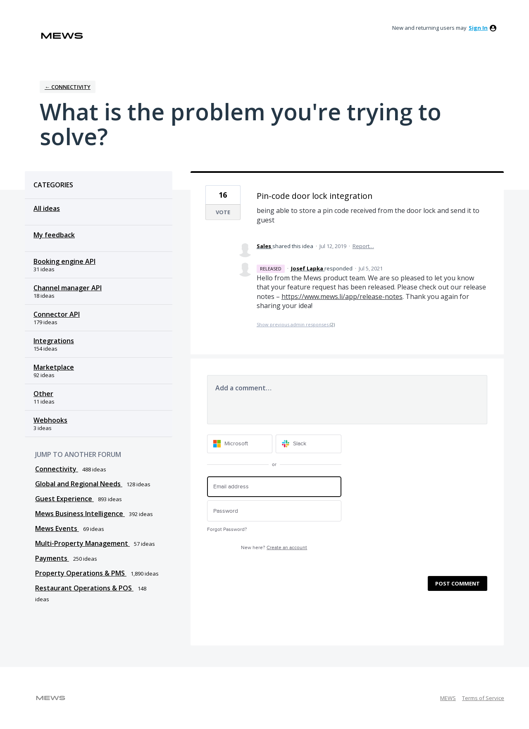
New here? (274, 548)
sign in (478, 27)
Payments (52, 558)
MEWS (448, 698)
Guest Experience (64, 498)
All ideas (46, 208)
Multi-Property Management (82, 543)
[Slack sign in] (308, 444)
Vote (223, 212)
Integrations (53, 340)
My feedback (54, 234)
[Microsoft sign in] (240, 444)
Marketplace (53, 367)
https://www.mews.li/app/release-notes (342, 296)
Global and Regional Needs (78, 483)
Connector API (56, 314)
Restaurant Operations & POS (84, 588)
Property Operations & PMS (80, 573)
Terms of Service (483, 698)
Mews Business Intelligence (80, 513)
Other (43, 393)
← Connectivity (68, 87)
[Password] (274, 510)
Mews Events (57, 528)
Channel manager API (67, 287)
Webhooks (50, 420)
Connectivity (56, 468)
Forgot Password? (227, 529)
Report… (363, 246)
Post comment (457, 583)
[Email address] (274, 486)
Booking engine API (64, 261)
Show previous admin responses (296, 324)
